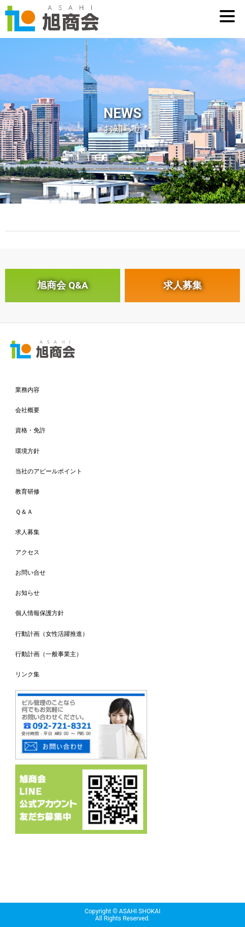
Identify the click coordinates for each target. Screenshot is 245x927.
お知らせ (27, 592)
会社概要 (27, 410)
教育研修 (27, 491)
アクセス (27, 552)
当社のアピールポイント (48, 471)
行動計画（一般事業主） (48, 654)
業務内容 (27, 389)
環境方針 (27, 451)
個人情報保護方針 (39, 613)
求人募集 (182, 285)
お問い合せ (30, 572)
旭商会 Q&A (62, 285)
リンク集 (27, 674)
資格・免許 (30, 430)
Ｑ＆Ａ (24, 511)
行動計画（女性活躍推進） (51, 633)
